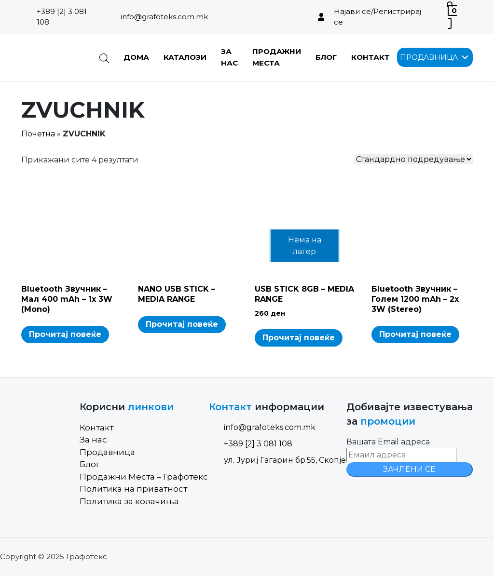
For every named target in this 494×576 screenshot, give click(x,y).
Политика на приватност (133, 489)
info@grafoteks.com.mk (164, 16)
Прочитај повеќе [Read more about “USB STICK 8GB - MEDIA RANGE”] (298, 337)
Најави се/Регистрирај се (377, 17)
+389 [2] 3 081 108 (62, 17)
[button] (429, 57)
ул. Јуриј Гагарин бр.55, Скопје (277, 460)
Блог (326, 57)
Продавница (107, 452)
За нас (93, 439)
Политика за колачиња (129, 501)
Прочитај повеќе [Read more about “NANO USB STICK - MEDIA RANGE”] (182, 324)
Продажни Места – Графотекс (144, 477)
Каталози (185, 57)
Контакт (370, 57)
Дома (136, 57)
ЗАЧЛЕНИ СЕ (409, 469)
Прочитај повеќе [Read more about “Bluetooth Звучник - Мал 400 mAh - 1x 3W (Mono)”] (65, 334)
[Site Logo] (52, 57)
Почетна (38, 133)
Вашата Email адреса (388, 441)
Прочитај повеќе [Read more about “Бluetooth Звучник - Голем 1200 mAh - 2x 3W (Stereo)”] (415, 334)
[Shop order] (413, 159)
